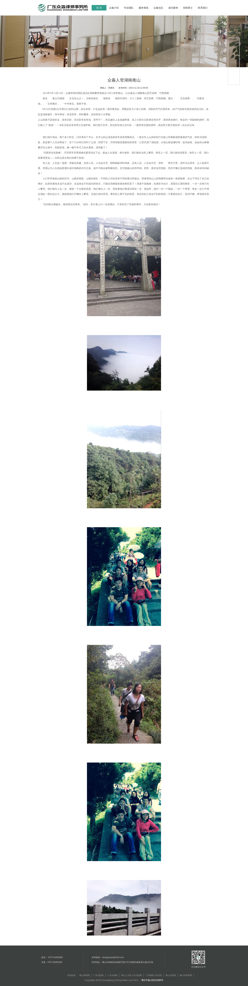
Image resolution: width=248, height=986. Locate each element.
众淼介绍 (114, 7)
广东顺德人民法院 (153, 975)
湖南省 (106, 98)
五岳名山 (74, 98)
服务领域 (143, 7)
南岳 (45, 98)
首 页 (99, 7)
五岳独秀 (185, 98)
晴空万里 (173, 163)
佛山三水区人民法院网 (131, 975)
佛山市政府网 (185, 975)
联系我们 (203, 7)
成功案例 (173, 7)
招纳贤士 (188, 7)
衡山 (54, 98)
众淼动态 (158, 7)
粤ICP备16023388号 (152, 980)
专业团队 (128, 7)
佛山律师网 (84, 975)
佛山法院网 (171, 975)
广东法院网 (98, 975)
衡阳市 (118, 98)
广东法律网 (112, 975)
